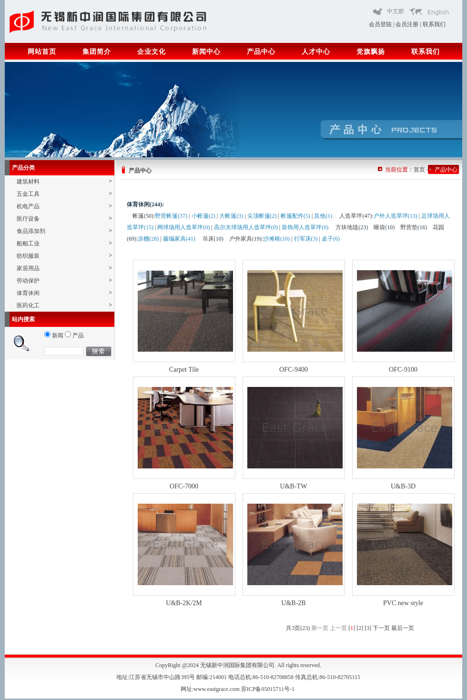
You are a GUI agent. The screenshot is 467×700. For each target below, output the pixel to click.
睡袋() (384, 227)
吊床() (213, 238)
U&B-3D (403, 486)
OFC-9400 (293, 369)
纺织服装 (64, 255)
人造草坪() (355, 216)
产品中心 (261, 51)
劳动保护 (64, 280)
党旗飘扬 (370, 51)
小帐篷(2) (203, 216)
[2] (359, 628)
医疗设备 (64, 218)
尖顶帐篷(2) (262, 216)
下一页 (381, 628)
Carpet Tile (184, 369)
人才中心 (316, 51)
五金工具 (64, 193)
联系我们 (434, 24)
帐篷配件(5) (295, 216)
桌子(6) (331, 238)
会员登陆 (380, 24)
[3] (368, 628)
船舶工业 (64, 243)
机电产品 (64, 206)
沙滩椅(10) (276, 238)
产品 (74, 335)
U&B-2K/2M (184, 603)
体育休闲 (64, 292)
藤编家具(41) (179, 238)
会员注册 (407, 24)
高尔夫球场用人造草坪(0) (246, 227)
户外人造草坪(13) (395, 216)
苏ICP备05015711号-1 (268, 689)
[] (351, 628)
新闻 (53, 335)
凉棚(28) (148, 238)
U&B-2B (293, 603)
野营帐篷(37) (171, 216)
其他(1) (323, 216)
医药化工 (64, 305)
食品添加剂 (64, 230)
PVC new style (403, 603)
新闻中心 (206, 51)
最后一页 (402, 628)
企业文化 (151, 51)
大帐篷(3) (231, 216)
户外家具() (245, 238)
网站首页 (42, 51)
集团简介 (96, 51)
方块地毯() (351, 227)
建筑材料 (64, 181)
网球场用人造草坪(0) (183, 227)
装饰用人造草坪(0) (305, 227)
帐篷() (142, 216)
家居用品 (64, 268)
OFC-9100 (403, 369)
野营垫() (413, 227)
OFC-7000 (184, 486)
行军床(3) (306, 238)
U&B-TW (293, 486)
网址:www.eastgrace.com (211, 689)
